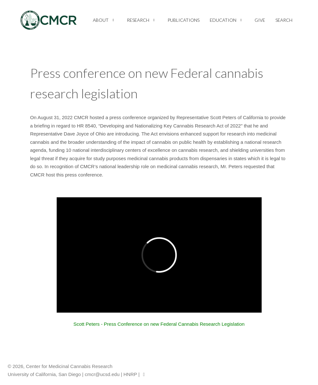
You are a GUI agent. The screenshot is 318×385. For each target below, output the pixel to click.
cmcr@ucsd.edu (102, 374)
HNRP (130, 374)
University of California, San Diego (44, 374)
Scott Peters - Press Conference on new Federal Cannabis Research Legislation (158, 324)
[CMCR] (48, 20)
